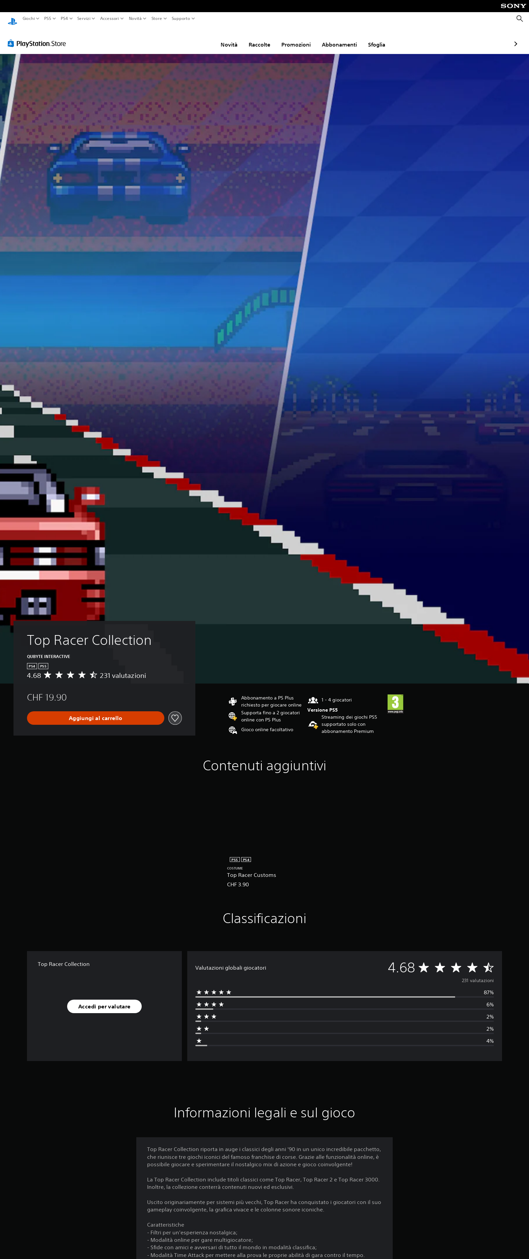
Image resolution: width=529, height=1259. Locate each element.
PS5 (47, 18)
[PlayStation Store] (38, 36)
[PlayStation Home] (12, 18)
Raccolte (220, 38)
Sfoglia (337, 38)
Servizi (83, 18)
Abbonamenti (300, 38)
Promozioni (257, 38)
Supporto (180, 18)
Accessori (109, 18)
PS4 (64, 18)
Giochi (29, 18)
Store (156, 18)
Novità (135, 18)
